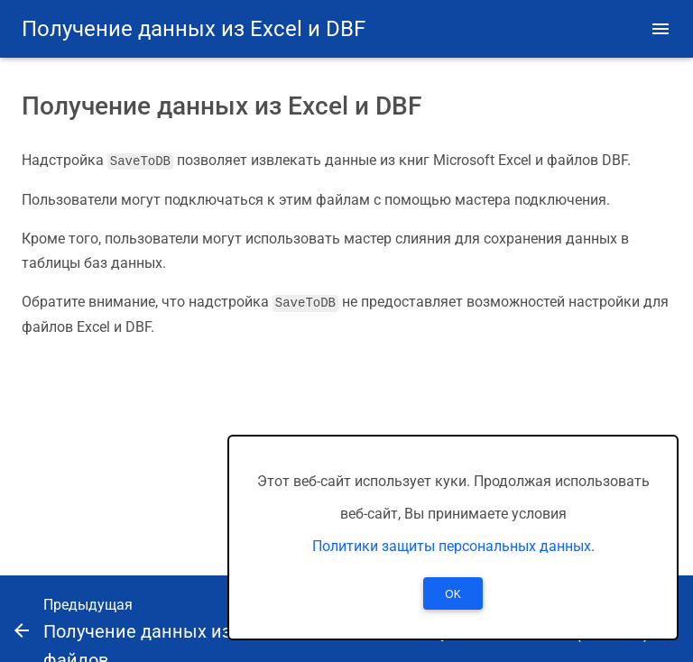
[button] (660, 29)
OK (452, 594)
